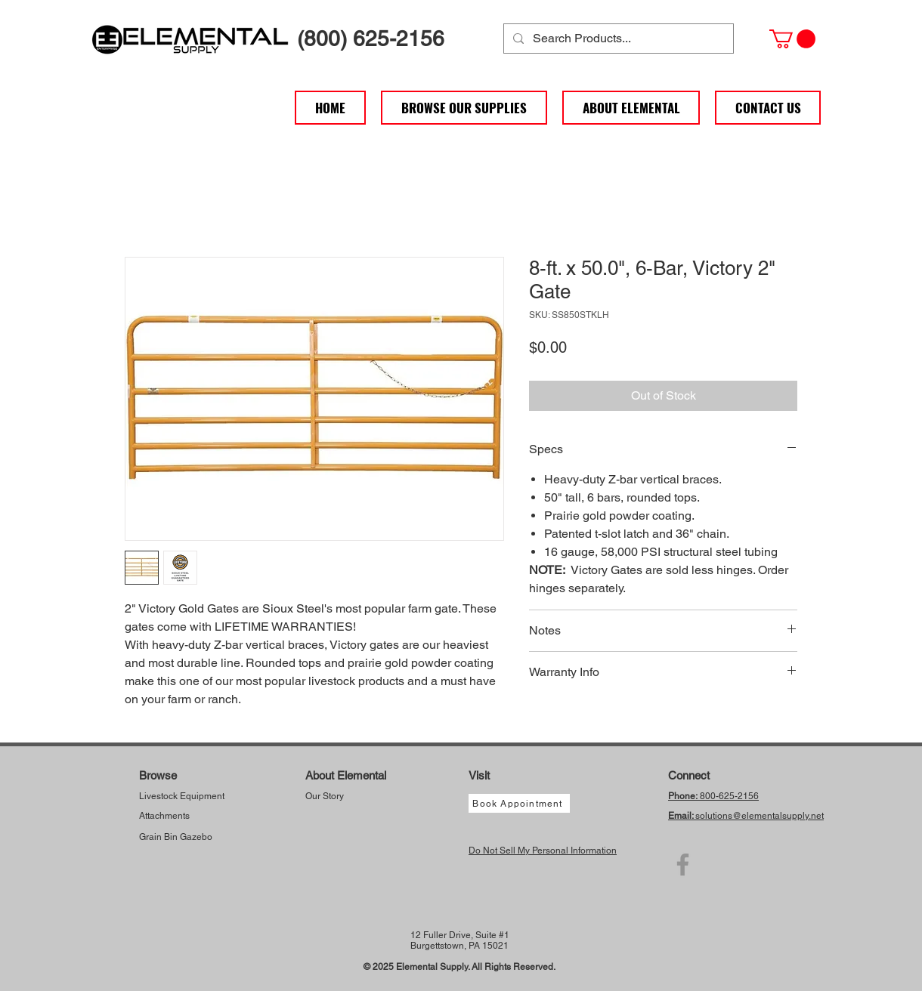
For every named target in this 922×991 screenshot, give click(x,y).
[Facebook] (683, 864)
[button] (792, 38)
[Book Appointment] (519, 803)
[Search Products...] (617, 38)
